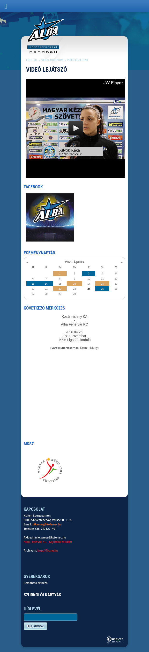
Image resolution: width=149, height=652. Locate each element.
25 (102, 289)
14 (46, 283)
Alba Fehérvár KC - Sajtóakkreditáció (48, 542)
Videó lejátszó (77, 60)
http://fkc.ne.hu (47, 550)
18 (102, 283)
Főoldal (32, 60)
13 (33, 283)
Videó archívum (52, 60)
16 (74, 283)
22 (60, 289)
